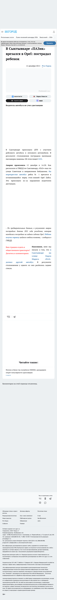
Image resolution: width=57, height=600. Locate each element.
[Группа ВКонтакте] (17, 96)
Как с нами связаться (26, 515)
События (5, 523)
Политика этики (42, 511)
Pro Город (46, 66)
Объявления (23, 521)
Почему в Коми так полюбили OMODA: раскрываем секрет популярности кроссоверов (28, 373)
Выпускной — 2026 (46, 37)
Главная (22, 523)
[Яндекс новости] (40, 96)
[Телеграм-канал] (50, 499)
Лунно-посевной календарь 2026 (27, 37)
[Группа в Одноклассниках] (45, 499)
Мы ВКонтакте (42, 518)
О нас (39, 515)
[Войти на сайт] (54, 32)
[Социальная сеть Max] (40, 100)
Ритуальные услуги (7, 37)
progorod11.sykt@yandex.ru (10, 542)
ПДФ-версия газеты (25, 518)
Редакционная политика (9, 515)
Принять (49, 43)
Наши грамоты (6, 518)
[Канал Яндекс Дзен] (17, 100)
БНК (40, 159)
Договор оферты (25, 511)
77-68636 (19, 562)
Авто (39, 521)
